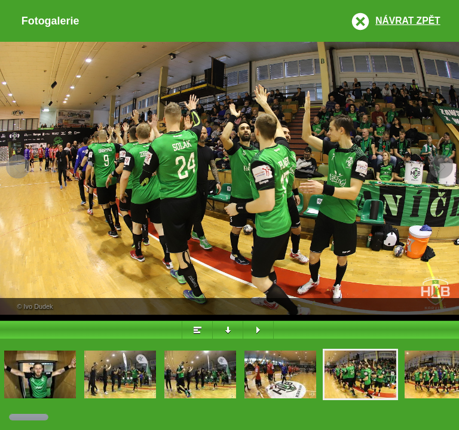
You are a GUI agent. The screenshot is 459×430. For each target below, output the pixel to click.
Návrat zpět (407, 21)
